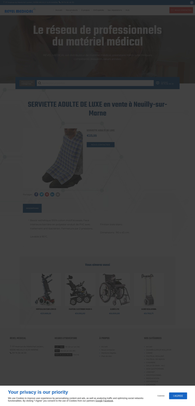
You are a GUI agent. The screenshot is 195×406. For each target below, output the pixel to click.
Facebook (108, 401)
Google (99, 401)
